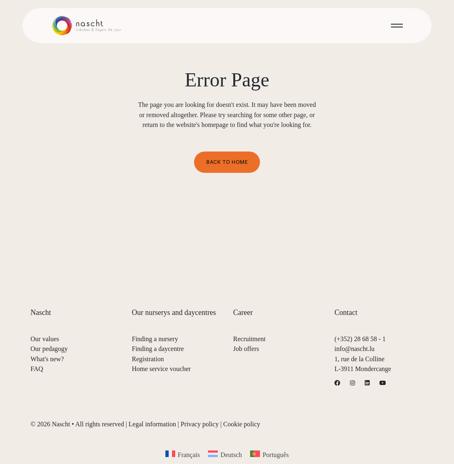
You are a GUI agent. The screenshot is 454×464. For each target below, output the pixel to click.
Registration (148, 358)
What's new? (47, 358)
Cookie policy (241, 424)
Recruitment (249, 338)
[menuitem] (182, 454)
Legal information (152, 424)
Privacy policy (200, 424)
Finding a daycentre (158, 348)
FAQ (37, 368)
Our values (45, 338)
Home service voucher (161, 368)
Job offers (246, 348)
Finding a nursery (155, 338)
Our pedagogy (49, 348)
